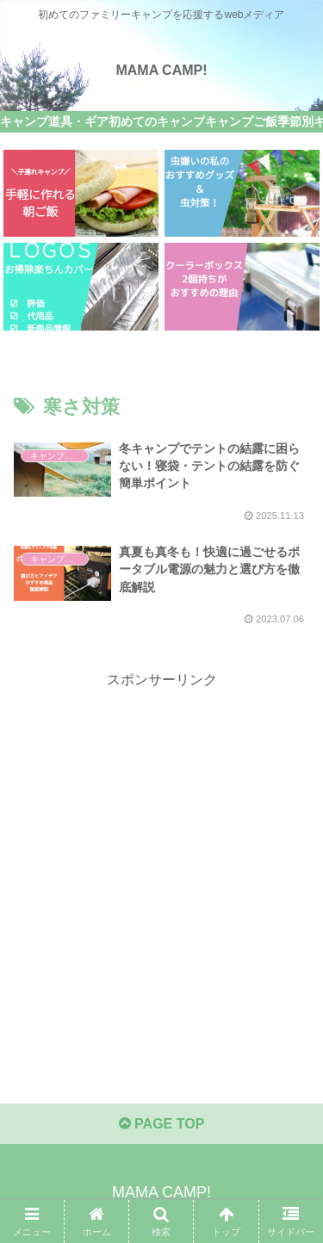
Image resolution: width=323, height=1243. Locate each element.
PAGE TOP (162, 1123)
